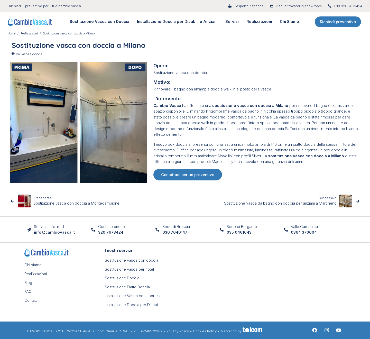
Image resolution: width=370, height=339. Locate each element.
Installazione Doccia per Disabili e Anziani (177, 21)
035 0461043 (239, 232)
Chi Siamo (289, 21)
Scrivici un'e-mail (49, 226)
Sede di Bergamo (242, 226)
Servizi (232, 21)
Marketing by (241, 331)
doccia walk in (200, 122)
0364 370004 (304, 232)
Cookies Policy (205, 331)
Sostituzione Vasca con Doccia (99, 21)
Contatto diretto (111, 226)
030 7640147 (174, 232)
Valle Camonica (304, 226)
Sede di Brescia (176, 226)
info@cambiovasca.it (54, 232)
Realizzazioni (259, 21)
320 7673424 (110, 232)
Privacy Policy (177, 331)
